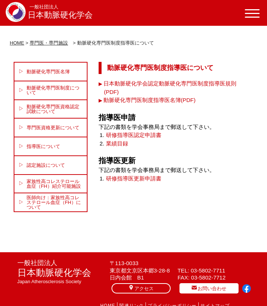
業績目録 (117, 143)
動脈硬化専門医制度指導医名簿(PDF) (149, 100)
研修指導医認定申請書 (133, 135)
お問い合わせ (209, 288)
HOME (17, 43)
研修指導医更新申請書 (133, 178)
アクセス (141, 288)
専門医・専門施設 (49, 43)
